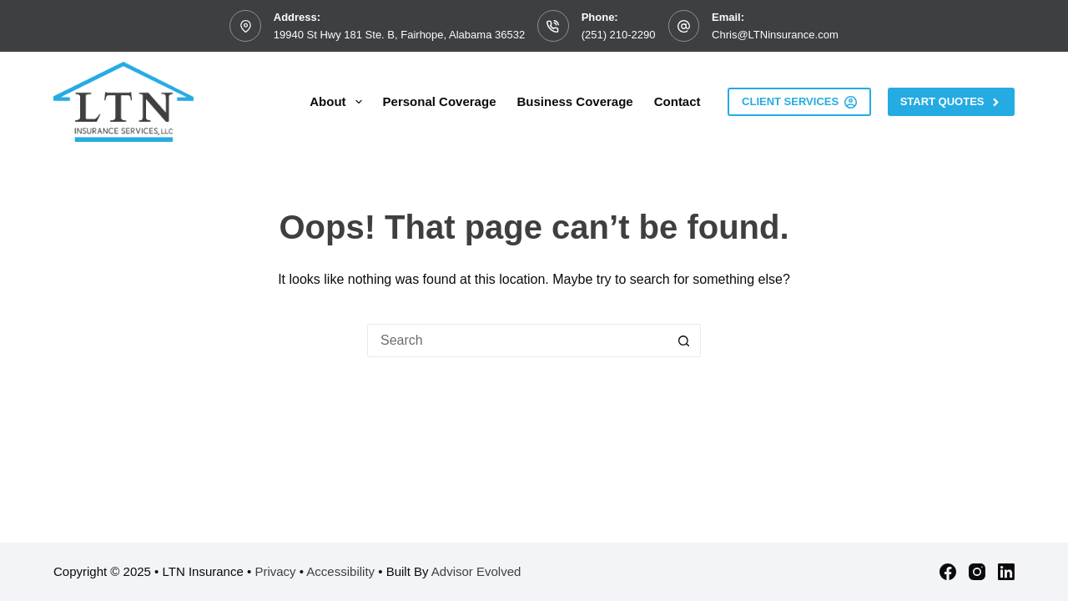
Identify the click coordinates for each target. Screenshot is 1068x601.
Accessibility (340, 571)
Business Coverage (574, 101)
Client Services (799, 102)
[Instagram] (977, 571)
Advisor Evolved (476, 571)
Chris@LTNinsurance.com (775, 34)
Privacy (274, 571)
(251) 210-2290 (619, 34)
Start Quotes (951, 102)
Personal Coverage (439, 101)
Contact (677, 101)
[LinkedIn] (1006, 571)
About (339, 102)
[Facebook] (948, 571)
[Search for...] (517, 340)
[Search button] (684, 340)
